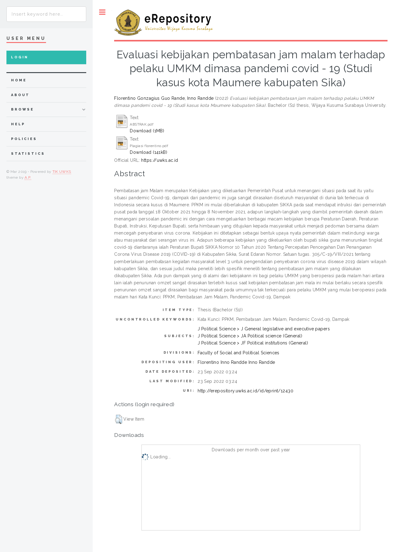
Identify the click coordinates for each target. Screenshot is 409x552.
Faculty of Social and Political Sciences (239, 352)
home (18, 80)
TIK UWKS (61, 171)
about (20, 95)
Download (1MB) (147, 130)
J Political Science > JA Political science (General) (250, 335)
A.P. (28, 177)
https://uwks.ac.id (159, 160)
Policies (24, 139)
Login (20, 57)
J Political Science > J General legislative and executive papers (264, 328)
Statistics (28, 154)
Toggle (102, 12)
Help (18, 124)
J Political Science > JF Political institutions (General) (253, 342)
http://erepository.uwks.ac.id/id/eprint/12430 (245, 390)
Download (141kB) (148, 152)
